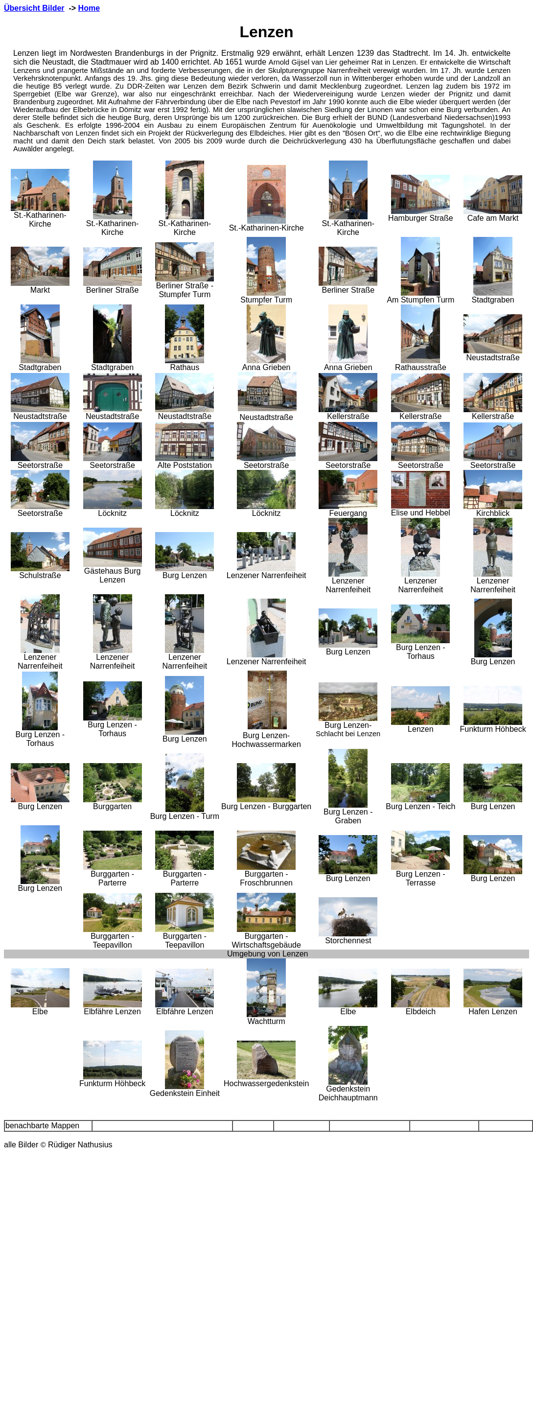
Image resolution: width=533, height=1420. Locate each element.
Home (89, 8)
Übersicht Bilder (34, 8)
